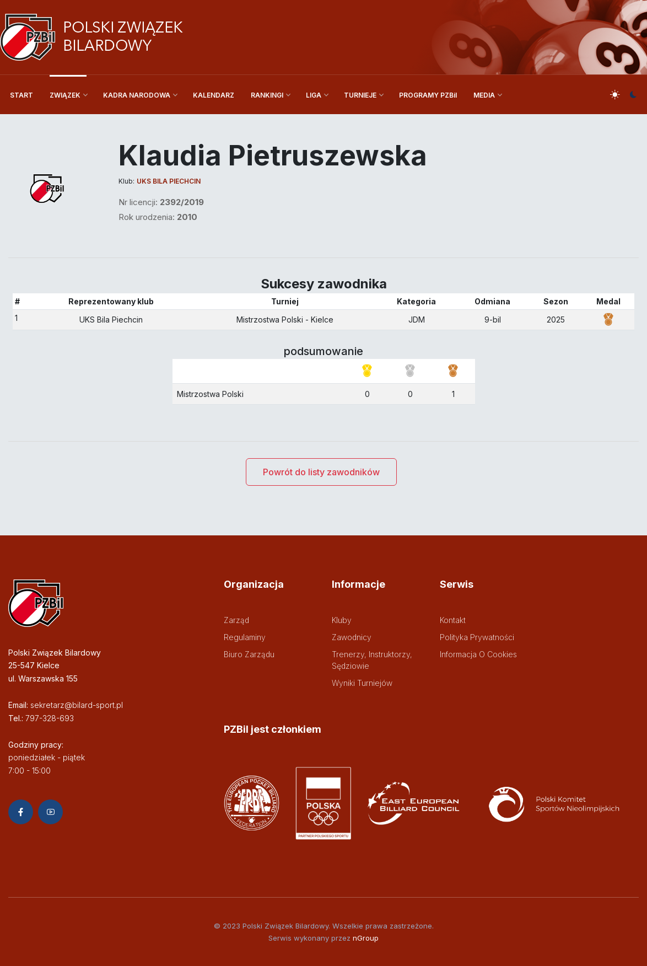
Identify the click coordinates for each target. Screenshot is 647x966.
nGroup (366, 937)
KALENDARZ (213, 95)
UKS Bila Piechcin (169, 181)
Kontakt (453, 620)
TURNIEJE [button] (360, 95)
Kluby (342, 620)
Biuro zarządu (249, 654)
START (21, 95)
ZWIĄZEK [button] (65, 95)
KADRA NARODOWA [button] (136, 95)
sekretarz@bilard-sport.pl (76, 705)
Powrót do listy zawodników (321, 471)
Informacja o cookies (478, 654)
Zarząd (236, 620)
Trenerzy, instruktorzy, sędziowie (372, 660)
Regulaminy (245, 637)
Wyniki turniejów (362, 683)
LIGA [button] (313, 95)
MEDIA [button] (484, 95)
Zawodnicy (351, 637)
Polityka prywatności (477, 637)
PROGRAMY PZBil (428, 95)
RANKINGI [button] (267, 95)
